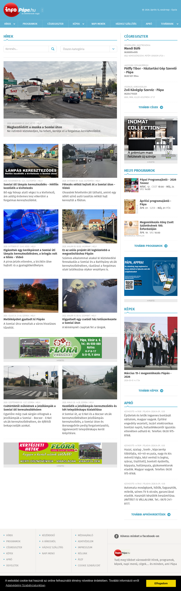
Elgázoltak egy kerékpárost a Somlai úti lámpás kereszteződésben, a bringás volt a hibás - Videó (30, 254)
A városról (49, 541)
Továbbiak (167, 24)
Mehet (53, 49)
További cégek (148, 107)
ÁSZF (80, 560)
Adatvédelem (85, 541)
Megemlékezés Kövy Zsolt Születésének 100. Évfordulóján (157, 225)
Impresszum (85, 547)
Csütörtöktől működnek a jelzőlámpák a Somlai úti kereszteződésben (30, 408)
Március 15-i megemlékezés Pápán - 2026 (148, 375)
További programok (148, 246)
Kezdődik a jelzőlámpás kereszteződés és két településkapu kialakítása (89, 408)
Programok (30, 24)
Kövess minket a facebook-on (139, 536)
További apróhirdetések (148, 514)
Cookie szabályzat (89, 566)
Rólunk (82, 554)
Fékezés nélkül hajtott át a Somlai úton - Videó (88, 186)
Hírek (7, 24)
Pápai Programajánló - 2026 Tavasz (158, 181)
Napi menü (48, 554)
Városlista (42, 10)
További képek (148, 390)
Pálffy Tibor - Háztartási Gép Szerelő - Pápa (150, 70)
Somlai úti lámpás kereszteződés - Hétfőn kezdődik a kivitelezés (31, 186)
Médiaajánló (85, 535)
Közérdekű (48, 535)
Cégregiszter (55, 24)
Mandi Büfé (132, 48)
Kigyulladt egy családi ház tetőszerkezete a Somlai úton (89, 321)
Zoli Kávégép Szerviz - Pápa (144, 90)
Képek (76, 24)
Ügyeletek (12, 566)
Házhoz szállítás (126, 24)
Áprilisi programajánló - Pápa (155, 203)
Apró (149, 24)
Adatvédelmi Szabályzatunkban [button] (25, 585)
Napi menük (98, 24)
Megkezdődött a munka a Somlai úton (34, 127)
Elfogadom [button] (161, 583)
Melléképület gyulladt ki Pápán (24, 319)
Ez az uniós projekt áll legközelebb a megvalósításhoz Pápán (86, 252)
